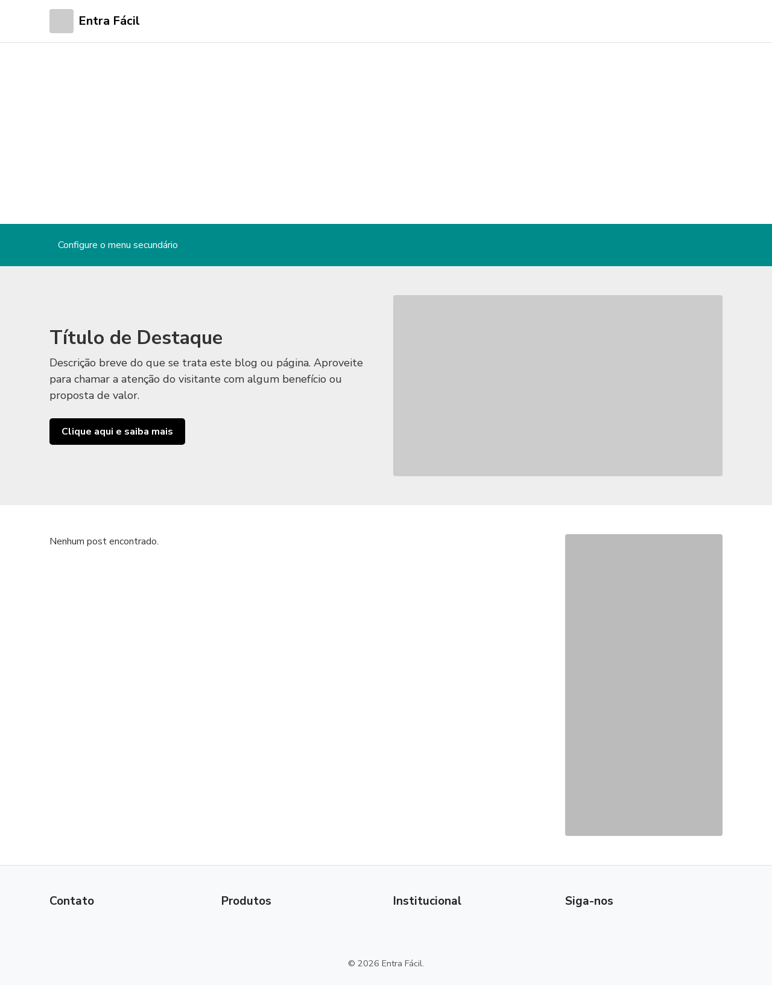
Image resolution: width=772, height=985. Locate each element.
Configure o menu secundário (118, 245)
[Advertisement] (386, 133)
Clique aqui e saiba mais (117, 431)
